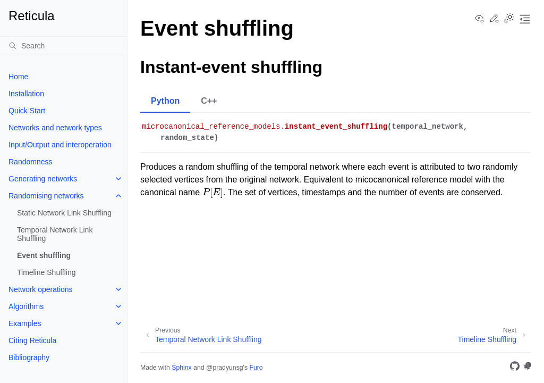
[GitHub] (515, 367)
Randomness (30, 161)
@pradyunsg (224, 367)
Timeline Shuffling (46, 272)
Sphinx (181, 367)
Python (165, 100)
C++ (209, 100)
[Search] (63, 45)
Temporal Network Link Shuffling (54, 234)
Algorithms (26, 306)
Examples (24, 323)
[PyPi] (526, 367)
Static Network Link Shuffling (64, 213)
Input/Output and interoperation (60, 144)
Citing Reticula (32, 340)
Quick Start (26, 110)
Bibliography (28, 357)
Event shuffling (44, 255)
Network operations (40, 289)
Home (18, 76)
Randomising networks (46, 196)
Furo (255, 367)
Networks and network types (55, 127)
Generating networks (42, 178)
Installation (26, 93)
